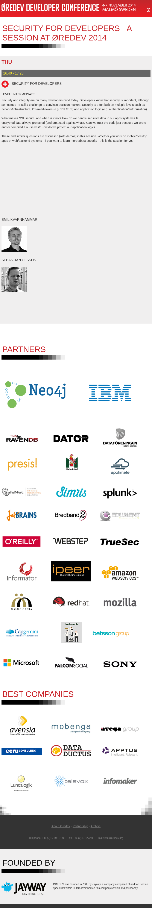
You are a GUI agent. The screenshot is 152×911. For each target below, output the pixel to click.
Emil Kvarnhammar (19, 219)
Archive (96, 829)
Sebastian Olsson (19, 260)
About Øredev (61, 829)
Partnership (80, 829)
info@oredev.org (114, 841)
